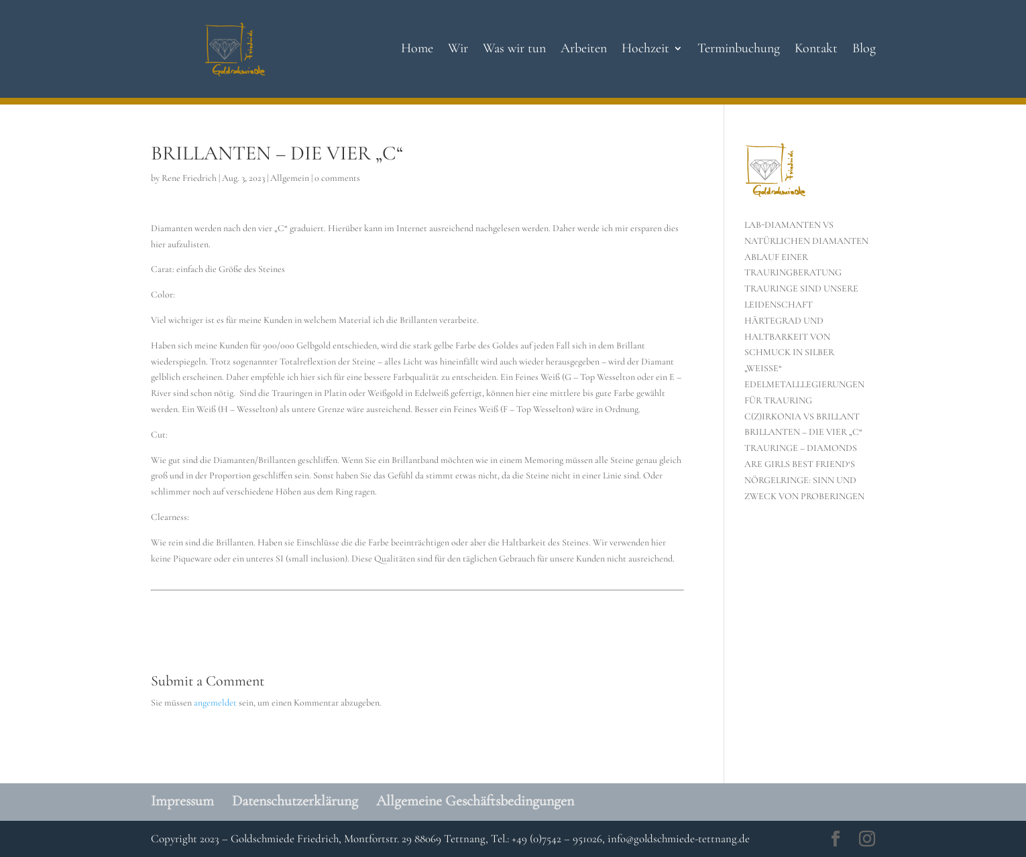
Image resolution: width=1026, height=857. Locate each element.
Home (417, 50)
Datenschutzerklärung (295, 800)
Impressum (182, 800)
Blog (864, 50)
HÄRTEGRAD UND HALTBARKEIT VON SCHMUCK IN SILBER (789, 336)
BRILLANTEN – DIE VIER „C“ (803, 432)
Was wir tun (514, 50)
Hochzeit (645, 50)
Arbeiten (584, 50)
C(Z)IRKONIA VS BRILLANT (802, 416)
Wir (458, 50)
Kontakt (816, 50)
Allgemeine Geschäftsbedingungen (475, 800)
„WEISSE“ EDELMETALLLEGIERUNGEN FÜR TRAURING (804, 384)
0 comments (337, 178)
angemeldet (215, 702)
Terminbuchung (738, 50)
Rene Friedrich (189, 178)
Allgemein (289, 178)
